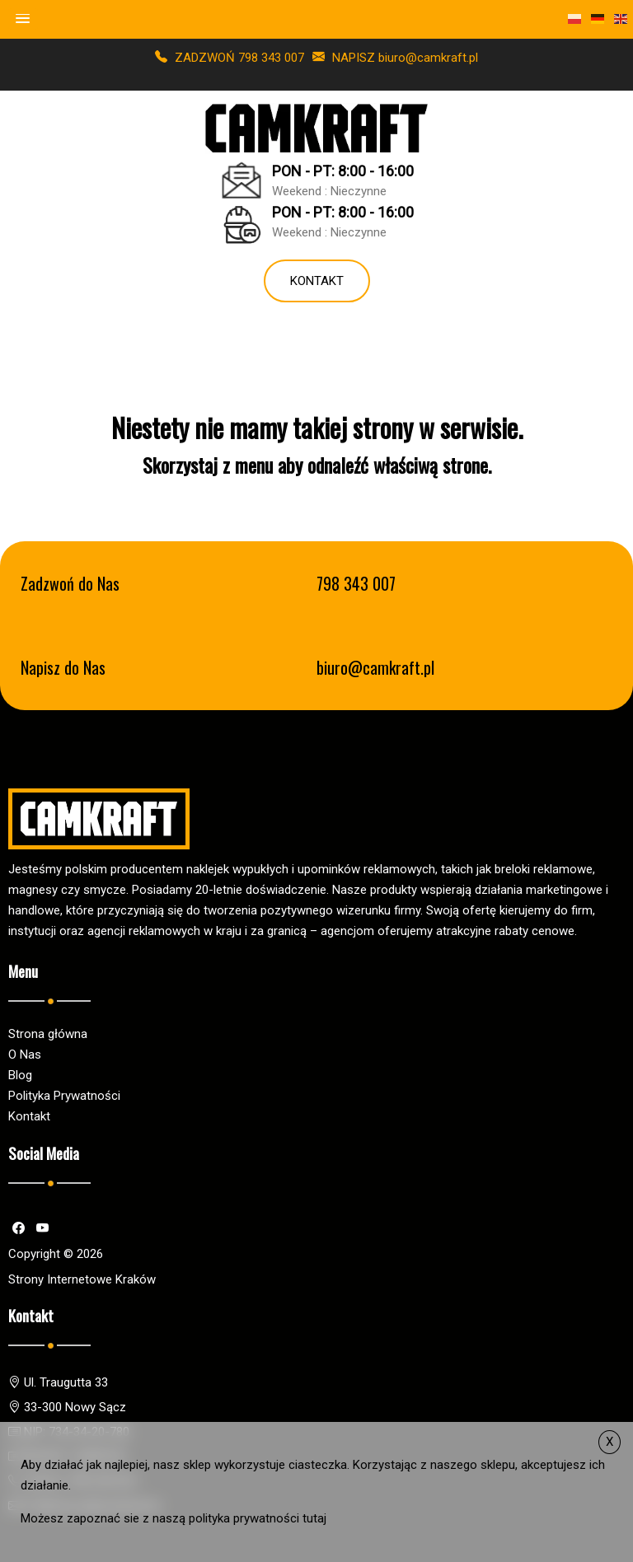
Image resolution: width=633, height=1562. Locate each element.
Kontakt (317, 281)
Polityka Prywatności (64, 1095)
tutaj (314, 1518)
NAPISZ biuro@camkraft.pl (395, 57)
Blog (20, 1075)
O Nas (24, 1054)
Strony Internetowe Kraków (82, 1279)
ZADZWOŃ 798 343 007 (229, 57)
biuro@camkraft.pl (375, 667)
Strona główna (47, 1034)
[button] (23, 19)
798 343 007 (356, 583)
